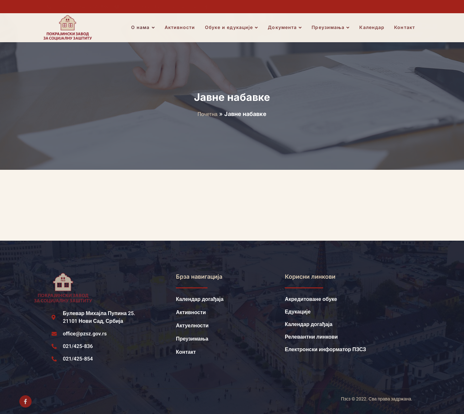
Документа (285, 28)
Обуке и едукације (232, 28)
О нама (144, 28)
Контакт (405, 27)
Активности (180, 27)
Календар (372, 27)
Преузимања (331, 28)
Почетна (208, 114)
